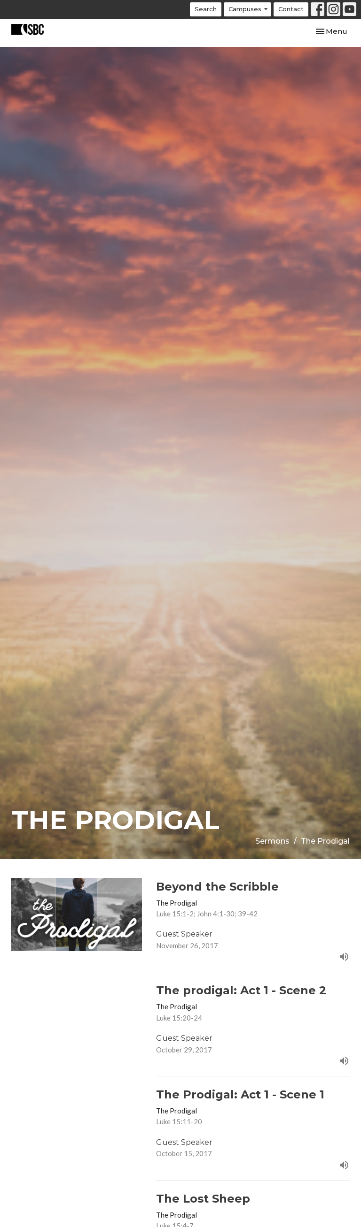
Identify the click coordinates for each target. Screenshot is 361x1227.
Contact (291, 9)
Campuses (248, 9)
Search (206, 9)
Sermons (272, 841)
